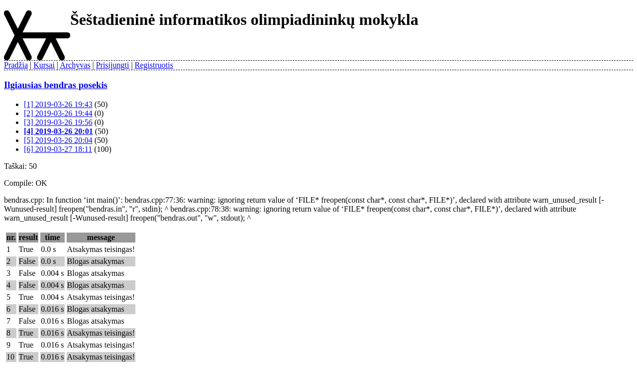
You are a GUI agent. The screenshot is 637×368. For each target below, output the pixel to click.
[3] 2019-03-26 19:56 (58, 122)
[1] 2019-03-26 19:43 (58, 104)
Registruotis (154, 65)
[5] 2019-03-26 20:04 (58, 140)
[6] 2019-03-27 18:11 (58, 149)
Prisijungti (112, 65)
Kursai (44, 65)
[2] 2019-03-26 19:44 (58, 113)
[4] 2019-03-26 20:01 (58, 131)
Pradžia (16, 65)
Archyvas (75, 65)
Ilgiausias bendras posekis (55, 85)
